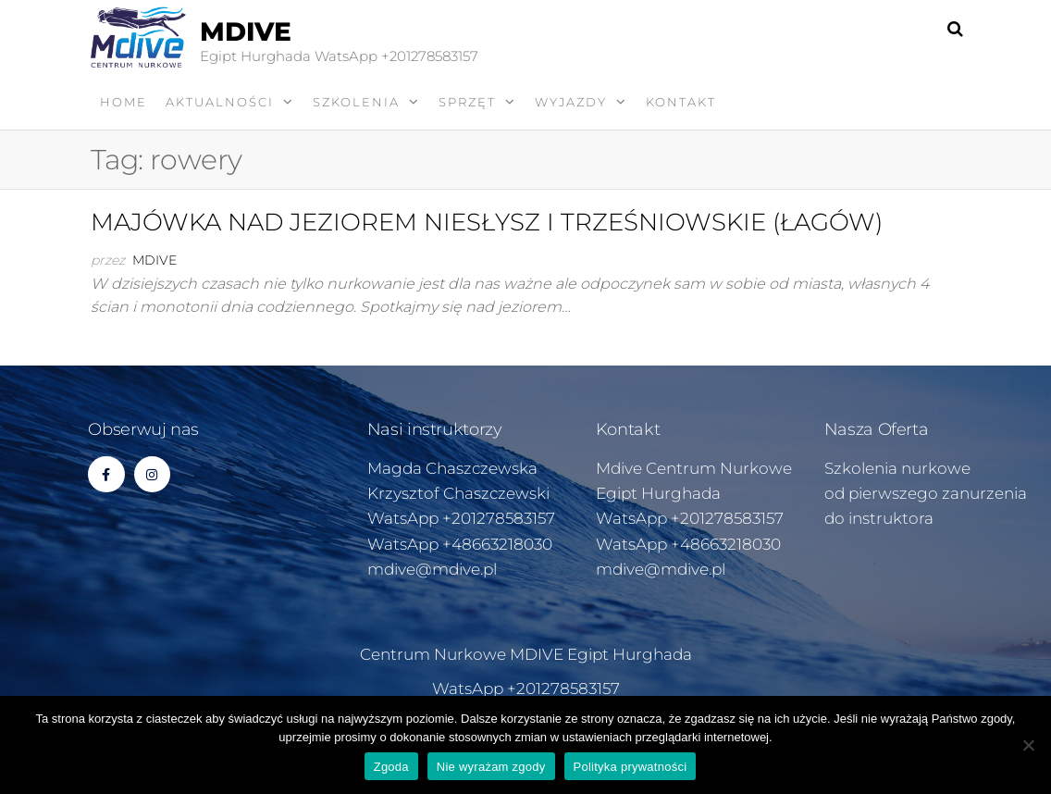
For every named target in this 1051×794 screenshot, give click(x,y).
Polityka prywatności (630, 767)
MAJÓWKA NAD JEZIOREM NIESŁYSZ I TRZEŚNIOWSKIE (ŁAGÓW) (487, 222)
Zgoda (391, 767)
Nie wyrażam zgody (491, 767)
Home (123, 101)
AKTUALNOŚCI (220, 101)
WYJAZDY (571, 101)
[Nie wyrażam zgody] (1028, 745)
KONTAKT (681, 101)
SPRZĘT (467, 101)
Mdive (154, 260)
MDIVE (245, 31)
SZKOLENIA (356, 101)
